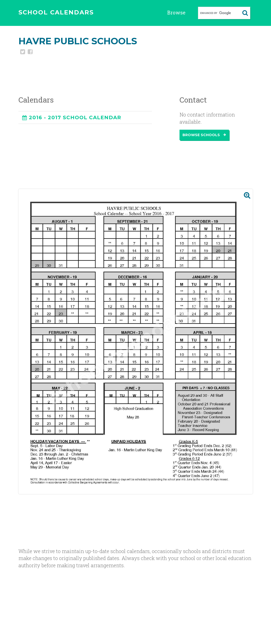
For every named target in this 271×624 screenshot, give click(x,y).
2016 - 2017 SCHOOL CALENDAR (75, 117)
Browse (176, 12)
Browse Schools (204, 135)
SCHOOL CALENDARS (56, 12)
